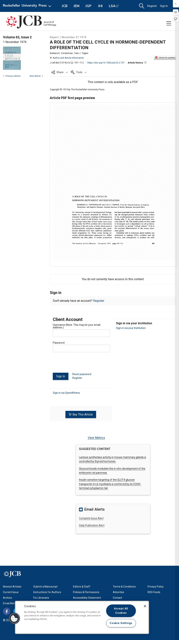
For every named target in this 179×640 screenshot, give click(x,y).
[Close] (145, 606)
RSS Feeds (154, 591)
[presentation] (81, 364)
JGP (88, 6)
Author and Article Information (67, 58)
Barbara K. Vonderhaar (61, 53)
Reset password (81, 374)
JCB (64, 6)
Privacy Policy (156, 586)
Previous (11, 76)
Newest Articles (12, 586)
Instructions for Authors (47, 591)
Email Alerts (10, 603)
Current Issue (11, 591)
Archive (7, 597)
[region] (82, 617)
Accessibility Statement (87, 597)
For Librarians (41, 597)
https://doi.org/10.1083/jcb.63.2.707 (106, 62)
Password (58, 342)
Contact (117, 597)
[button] (141, 6)
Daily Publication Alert (91, 525)
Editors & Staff (81, 586)
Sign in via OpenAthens (66, 392)
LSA (112, 6)
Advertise (118, 591)
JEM (76, 6)
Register (152, 6)
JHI (100, 6)
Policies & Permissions (86, 591)
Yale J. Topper (81, 53)
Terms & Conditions (124, 586)
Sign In (165, 6)
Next (36, 76)
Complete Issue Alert (91, 518)
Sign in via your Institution (131, 328)
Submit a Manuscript (45, 586)
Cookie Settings (121, 623)
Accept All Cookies (121, 610)
